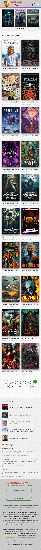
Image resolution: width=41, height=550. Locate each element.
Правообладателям (19, 490)
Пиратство (19, 499)
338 (32, 386)
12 (17, 386)
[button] (17, 28)
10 (8, 386)
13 (22, 386)
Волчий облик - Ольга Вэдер (13, 466)
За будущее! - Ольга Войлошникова (15, 455)
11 (12, 386)
